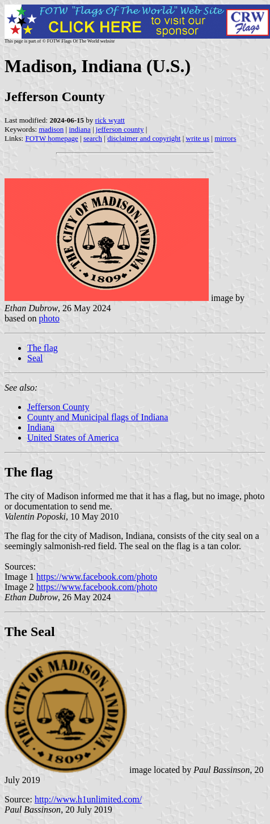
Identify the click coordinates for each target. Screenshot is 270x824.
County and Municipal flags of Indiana (97, 417)
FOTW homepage (51, 138)
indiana (79, 129)
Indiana (40, 427)
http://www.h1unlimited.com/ (88, 799)
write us (198, 138)
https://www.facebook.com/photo (96, 577)
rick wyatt (110, 120)
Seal (35, 358)
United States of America (73, 437)
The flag (42, 348)
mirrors (225, 138)
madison (51, 129)
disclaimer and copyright (143, 138)
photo (49, 318)
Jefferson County (58, 407)
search (92, 138)
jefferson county (120, 129)
